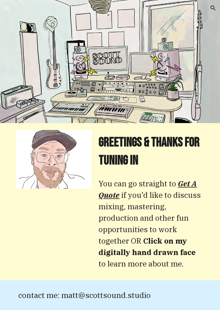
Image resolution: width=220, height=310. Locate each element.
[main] (150, 152)
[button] (7, 8)
